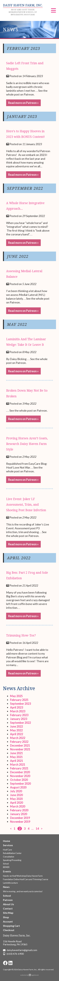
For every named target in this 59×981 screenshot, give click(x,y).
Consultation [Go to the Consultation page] (8, 856)
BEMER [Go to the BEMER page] (6, 867)
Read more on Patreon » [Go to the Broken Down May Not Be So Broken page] (23, 419)
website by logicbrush (29, 975)
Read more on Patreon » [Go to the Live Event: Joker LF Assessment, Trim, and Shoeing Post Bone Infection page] (23, 544)
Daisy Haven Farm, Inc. (17, 935)
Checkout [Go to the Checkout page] (8, 930)
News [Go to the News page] (6, 886)
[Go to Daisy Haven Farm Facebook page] (5, 963)
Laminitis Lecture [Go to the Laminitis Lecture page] (10, 883)
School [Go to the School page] (6, 863)
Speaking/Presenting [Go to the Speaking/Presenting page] (12, 860)
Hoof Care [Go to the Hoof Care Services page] (7, 849)
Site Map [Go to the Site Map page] (8, 912)
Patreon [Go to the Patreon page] (8, 899)
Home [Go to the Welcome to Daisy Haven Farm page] (6, 840)
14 (37, 828)
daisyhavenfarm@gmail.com (22, 949)
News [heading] (11, 29)
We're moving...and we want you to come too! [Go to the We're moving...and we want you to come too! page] (23, 891)
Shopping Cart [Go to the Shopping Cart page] (11, 925)
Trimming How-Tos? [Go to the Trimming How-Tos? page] (21, 635)
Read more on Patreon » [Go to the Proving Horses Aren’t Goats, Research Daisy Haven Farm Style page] (23, 479)
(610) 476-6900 (15, 953)
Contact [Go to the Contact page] (8, 908)
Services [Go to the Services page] (8, 845)
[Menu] (53, 11)
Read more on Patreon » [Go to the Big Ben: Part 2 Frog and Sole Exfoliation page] (23, 616)
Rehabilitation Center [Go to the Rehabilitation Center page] (12, 853)
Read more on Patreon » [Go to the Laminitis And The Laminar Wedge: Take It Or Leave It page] (23, 371)
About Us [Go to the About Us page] (8, 904)
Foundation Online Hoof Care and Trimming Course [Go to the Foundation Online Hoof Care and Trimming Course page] (25, 879)
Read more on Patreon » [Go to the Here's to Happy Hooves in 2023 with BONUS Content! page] (23, 174)
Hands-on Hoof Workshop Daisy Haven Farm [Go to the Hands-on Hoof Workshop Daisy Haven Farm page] (23, 876)
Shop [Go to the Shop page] (6, 917)
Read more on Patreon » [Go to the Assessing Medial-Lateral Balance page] (23, 310)
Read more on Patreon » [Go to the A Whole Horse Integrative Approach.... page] (23, 242)
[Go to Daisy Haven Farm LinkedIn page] (10, 963)
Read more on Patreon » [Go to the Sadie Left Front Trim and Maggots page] (23, 103)
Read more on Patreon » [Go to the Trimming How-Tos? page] (23, 673)
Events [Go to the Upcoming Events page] (7, 871)
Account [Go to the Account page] (8, 921)
